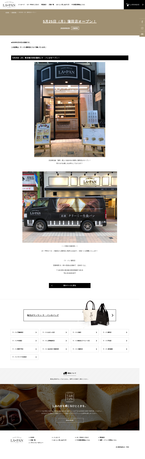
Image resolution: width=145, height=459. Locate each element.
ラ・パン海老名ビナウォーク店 (82, 345)
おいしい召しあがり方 (62, 4)
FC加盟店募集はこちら (78, 4)
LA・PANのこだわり (33, 4)
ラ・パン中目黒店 (18, 345)
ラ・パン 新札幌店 (109, 353)
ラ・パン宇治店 (108, 345)
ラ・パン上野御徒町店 (50, 345)
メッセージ (21, 4)
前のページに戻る (69, 286)
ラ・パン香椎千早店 (19, 353)
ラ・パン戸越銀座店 (19, 336)
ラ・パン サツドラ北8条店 (21, 362)
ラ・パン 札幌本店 (78, 353)
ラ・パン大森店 (78, 336)
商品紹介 (44, 4)
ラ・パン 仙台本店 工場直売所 (52, 353)
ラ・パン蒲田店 (108, 336)
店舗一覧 (51, 4)
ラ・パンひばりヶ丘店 (50, 336)
